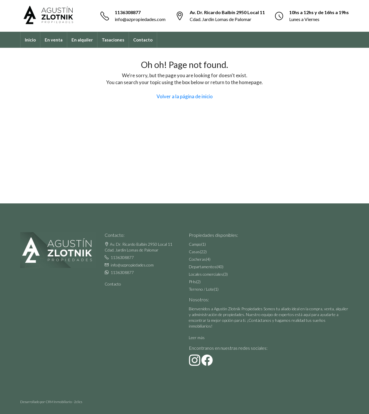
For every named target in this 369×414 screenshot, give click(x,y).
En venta (54, 39)
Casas (194, 251)
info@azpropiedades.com (140, 19)
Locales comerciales (206, 274)
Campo (195, 244)
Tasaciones (113, 39)
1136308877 (128, 12)
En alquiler (82, 39)
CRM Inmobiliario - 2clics (64, 402)
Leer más (197, 337)
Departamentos (202, 266)
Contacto (143, 39)
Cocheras (197, 259)
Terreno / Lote (201, 289)
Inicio (30, 39)
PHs (192, 281)
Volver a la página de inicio (185, 96)
